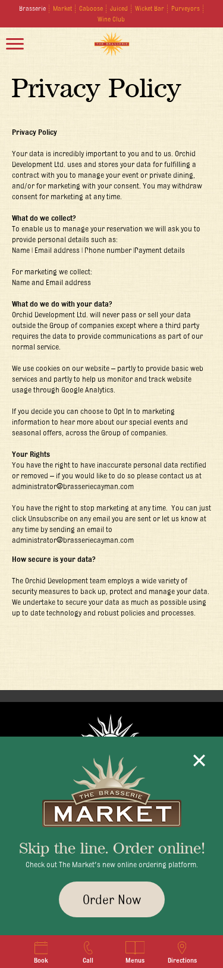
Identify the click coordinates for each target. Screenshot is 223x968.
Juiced (119, 8)
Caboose (91, 8)
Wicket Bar (149, 8)
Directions (182, 952)
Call (88, 952)
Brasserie (32, 8)
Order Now (112, 899)
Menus (135, 952)
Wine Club (111, 19)
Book (41, 952)
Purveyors (185, 8)
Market (62, 8)
